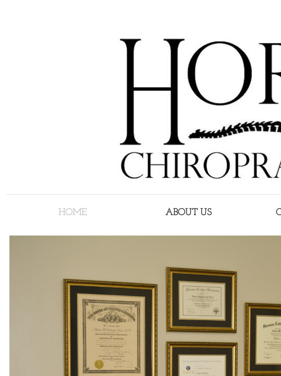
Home (72, 213)
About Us (188, 213)
